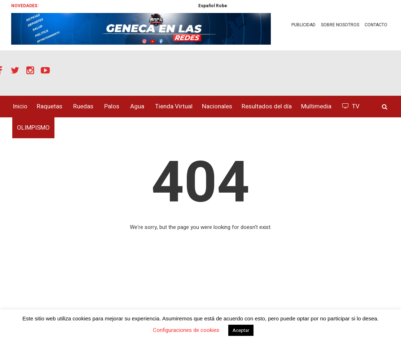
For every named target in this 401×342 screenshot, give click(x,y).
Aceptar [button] (241, 330)
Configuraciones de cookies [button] (186, 330)
